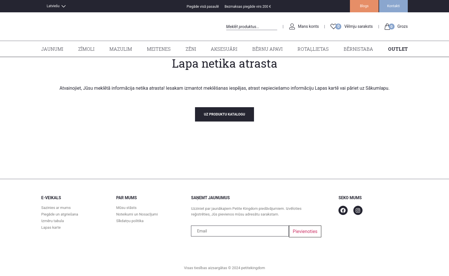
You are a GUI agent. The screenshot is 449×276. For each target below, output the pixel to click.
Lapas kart (325, 88)
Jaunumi (52, 49)
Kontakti (393, 6)
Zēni (191, 49)
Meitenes (159, 49)
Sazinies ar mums (56, 207)
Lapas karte (51, 227)
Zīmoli (86, 49)
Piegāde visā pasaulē (203, 7)
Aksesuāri (224, 49)
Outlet (398, 49)
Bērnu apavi (267, 49)
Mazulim (120, 49)
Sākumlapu (377, 88)
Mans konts (308, 26)
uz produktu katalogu (224, 114)
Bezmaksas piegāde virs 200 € (247, 7)
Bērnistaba (358, 49)
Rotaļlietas (313, 49)
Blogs (364, 6)
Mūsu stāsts (126, 207)
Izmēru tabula (52, 221)
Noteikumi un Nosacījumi (137, 214)
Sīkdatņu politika (130, 221)
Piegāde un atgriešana (59, 214)
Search (231, 33)
